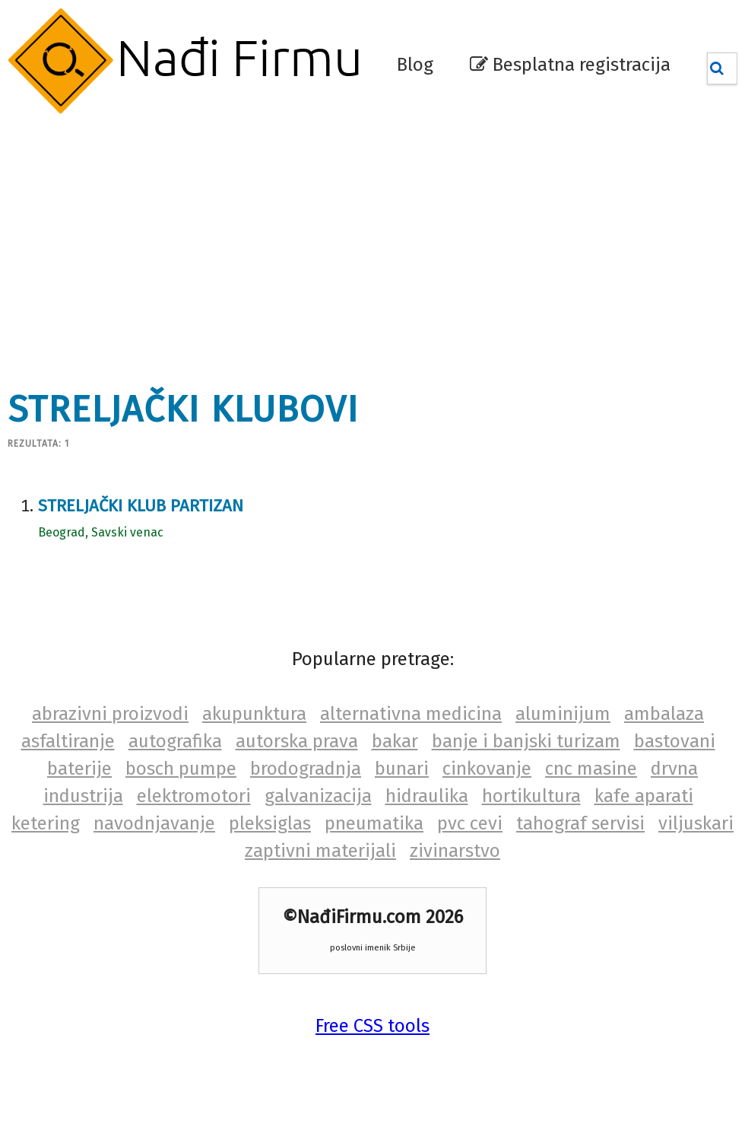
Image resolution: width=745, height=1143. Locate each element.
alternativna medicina (411, 713)
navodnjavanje (154, 823)
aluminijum (562, 713)
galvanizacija (318, 796)
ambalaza (664, 713)
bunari (402, 768)
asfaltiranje (68, 741)
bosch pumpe (180, 768)
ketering (45, 823)
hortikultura (531, 796)
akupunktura (254, 713)
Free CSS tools (372, 1025)
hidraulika (426, 796)
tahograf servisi (580, 823)
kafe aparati (643, 796)
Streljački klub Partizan (140, 505)
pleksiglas (270, 823)
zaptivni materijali (320, 850)
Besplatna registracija (570, 64)
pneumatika (374, 823)
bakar (395, 741)
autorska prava (297, 741)
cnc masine (591, 768)
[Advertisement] (239, 243)
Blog (415, 64)
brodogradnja (305, 768)
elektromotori (194, 796)
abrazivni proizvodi (110, 713)
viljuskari (696, 823)
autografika (175, 741)
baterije (79, 768)
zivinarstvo (455, 850)
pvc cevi (469, 823)
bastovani (674, 741)
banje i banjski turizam (526, 741)
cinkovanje (486, 768)
